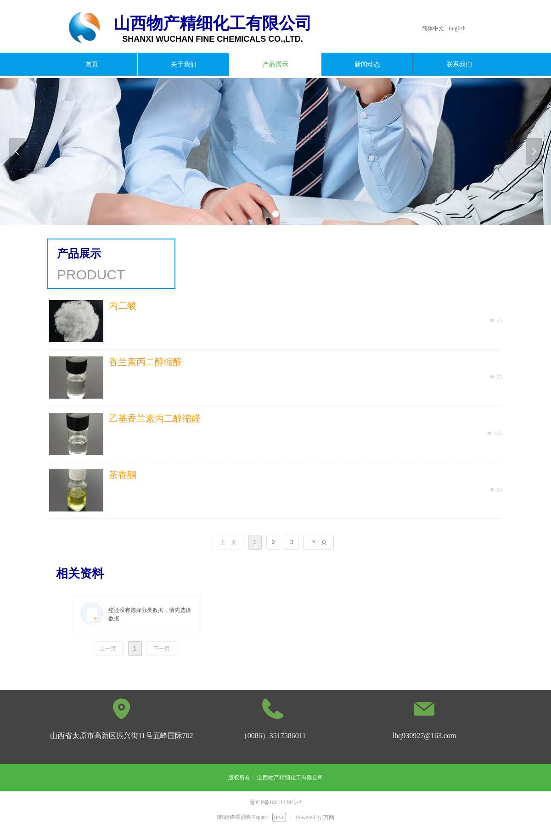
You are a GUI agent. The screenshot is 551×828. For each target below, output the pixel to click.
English (457, 28)
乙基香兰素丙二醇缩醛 (155, 418)
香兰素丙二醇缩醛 (145, 362)
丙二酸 (122, 305)
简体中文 (433, 28)
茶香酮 (122, 475)
